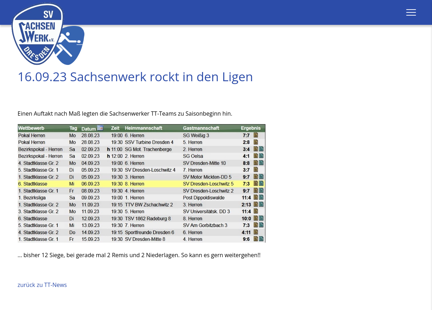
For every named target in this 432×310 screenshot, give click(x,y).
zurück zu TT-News (42, 285)
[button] (411, 12)
